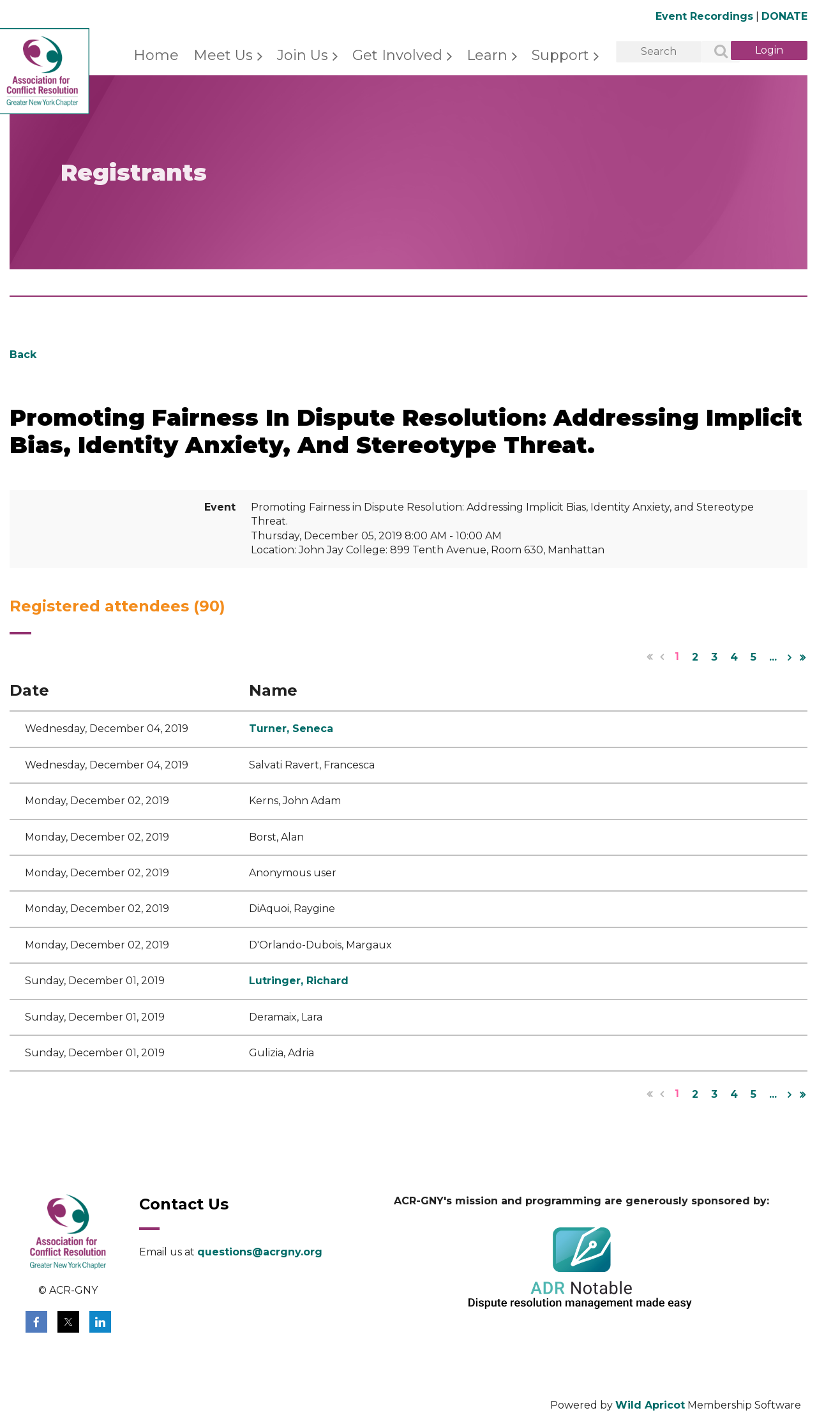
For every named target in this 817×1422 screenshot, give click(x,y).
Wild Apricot (650, 1405)
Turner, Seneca (291, 728)
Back (23, 354)
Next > (789, 657)
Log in (769, 50)
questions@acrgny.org (259, 1252)
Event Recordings (704, 16)
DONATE (784, 16)
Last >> (802, 657)
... (773, 657)
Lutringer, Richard (299, 981)
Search (713, 52)
